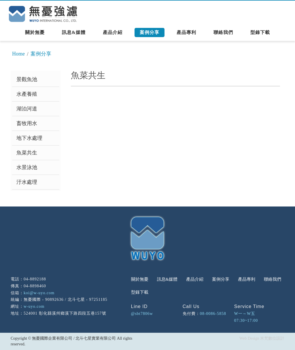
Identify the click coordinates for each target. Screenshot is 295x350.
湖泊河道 (26, 109)
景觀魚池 (26, 79)
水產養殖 (26, 94)
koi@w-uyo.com (39, 293)
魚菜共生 (26, 153)
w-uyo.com (34, 306)
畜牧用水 (26, 123)
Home (18, 54)
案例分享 (41, 54)
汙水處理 (26, 182)
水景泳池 (26, 167)
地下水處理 (29, 138)
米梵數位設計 (272, 338)
